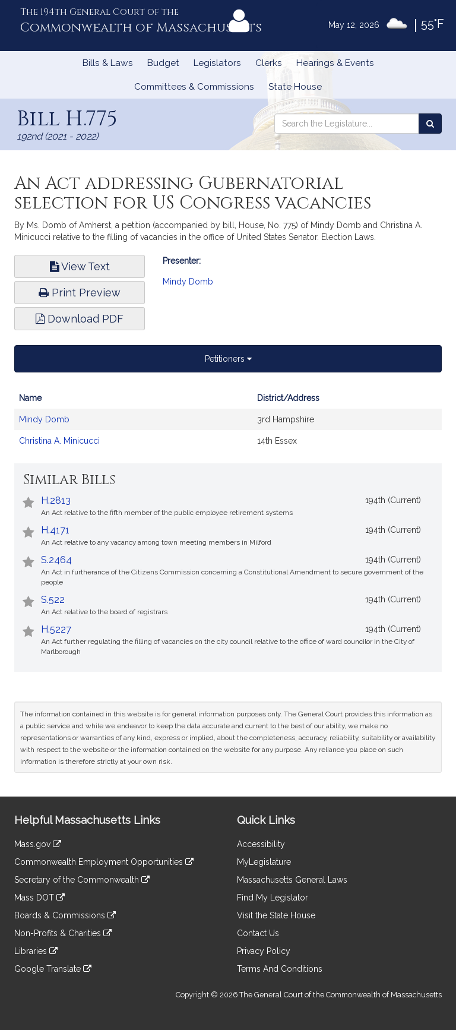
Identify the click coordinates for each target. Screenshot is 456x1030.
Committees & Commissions (194, 86)
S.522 (53, 599)
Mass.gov (37, 844)
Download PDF (80, 318)
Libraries (36, 951)
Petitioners (228, 359)
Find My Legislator (272, 897)
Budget (163, 63)
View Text (80, 266)
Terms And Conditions (279, 969)
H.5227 (56, 629)
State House (295, 86)
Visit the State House (276, 915)
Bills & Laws (108, 63)
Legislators (217, 63)
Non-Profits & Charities (63, 933)
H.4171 (55, 530)
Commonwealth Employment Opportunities (104, 862)
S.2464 (56, 559)
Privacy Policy (263, 951)
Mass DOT (39, 897)
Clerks (268, 63)
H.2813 (56, 500)
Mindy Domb (188, 281)
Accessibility (261, 844)
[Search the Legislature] (430, 123)
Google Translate (52, 969)
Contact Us (258, 933)
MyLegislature (264, 862)
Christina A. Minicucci (59, 441)
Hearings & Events (335, 63)
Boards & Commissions (65, 915)
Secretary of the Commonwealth (82, 879)
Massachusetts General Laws (292, 879)
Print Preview (80, 292)
